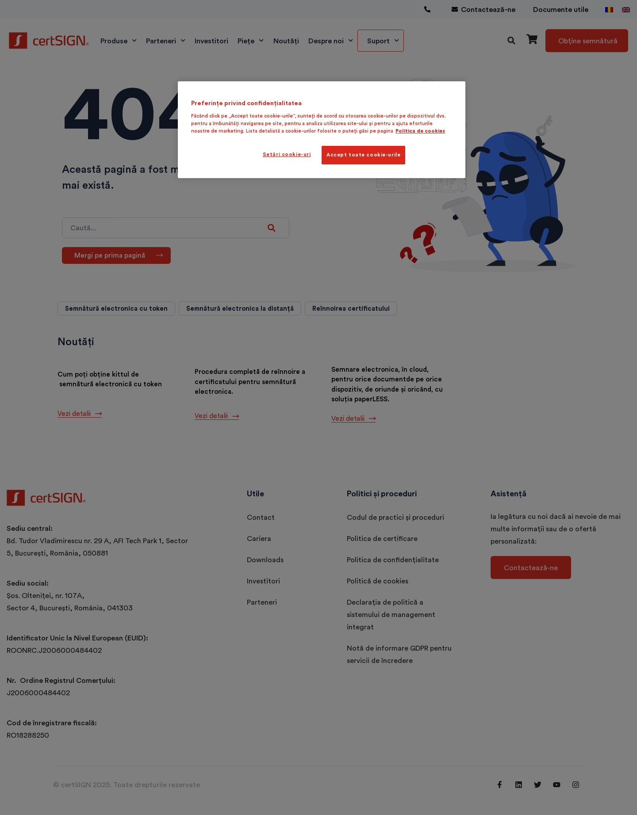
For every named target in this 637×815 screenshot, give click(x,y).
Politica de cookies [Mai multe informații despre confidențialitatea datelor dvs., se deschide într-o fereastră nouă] (420, 131)
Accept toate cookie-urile (363, 155)
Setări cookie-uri (287, 154)
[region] (321, 129)
